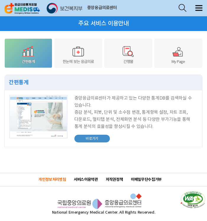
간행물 (128, 54)
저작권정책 (114, 179)
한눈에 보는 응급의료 (78, 54)
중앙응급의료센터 (102, 8)
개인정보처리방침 (52, 179)
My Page (178, 54)
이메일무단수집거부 (146, 179)
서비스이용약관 (86, 179)
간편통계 (28, 54)
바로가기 (86, 138)
